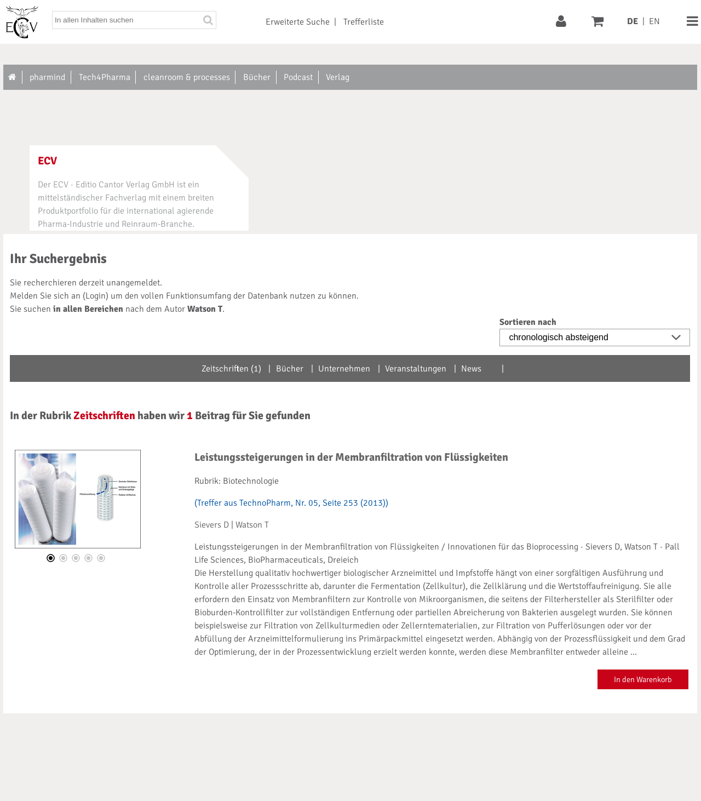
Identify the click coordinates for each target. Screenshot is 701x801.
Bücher (289, 368)
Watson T (252, 524)
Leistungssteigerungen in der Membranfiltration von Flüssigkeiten (351, 457)
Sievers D (211, 524)
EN (654, 21)
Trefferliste (363, 21)
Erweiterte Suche (298, 21)
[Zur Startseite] (12, 77)
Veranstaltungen (415, 368)
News (471, 368)
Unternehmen (344, 368)
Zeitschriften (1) (231, 368)
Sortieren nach (527, 322)
